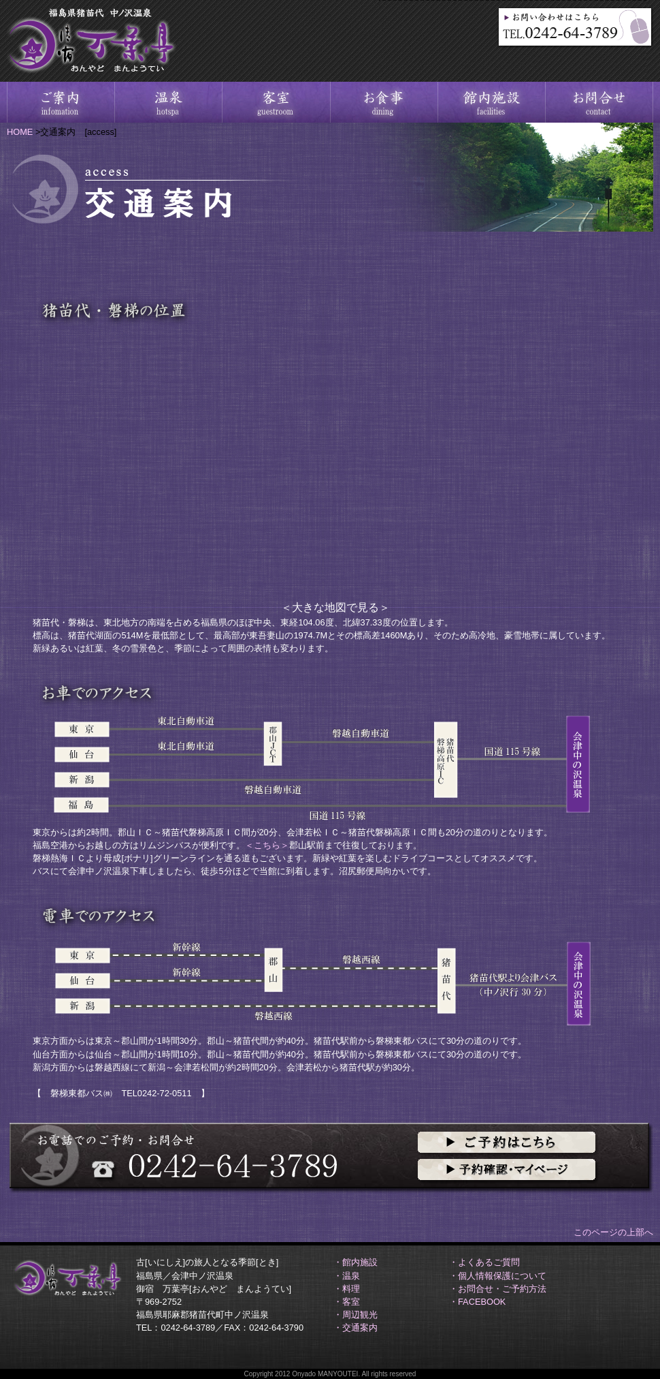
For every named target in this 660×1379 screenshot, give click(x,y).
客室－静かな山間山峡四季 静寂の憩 (275, 102)
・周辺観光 (355, 1315)
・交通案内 (355, 1327)
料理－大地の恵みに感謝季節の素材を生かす (383, 102)
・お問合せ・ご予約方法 (497, 1289)
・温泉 (346, 1276)
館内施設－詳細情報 (490, 102)
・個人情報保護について (497, 1276)
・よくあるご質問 (484, 1262)
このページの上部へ (613, 1232)
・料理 (346, 1289)
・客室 (346, 1302)
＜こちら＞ (267, 845)
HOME (20, 132)
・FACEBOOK (477, 1302)
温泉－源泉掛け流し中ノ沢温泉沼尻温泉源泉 (168, 102)
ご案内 (60, 102)
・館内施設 (355, 1262)
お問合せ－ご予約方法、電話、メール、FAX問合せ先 (598, 102)
